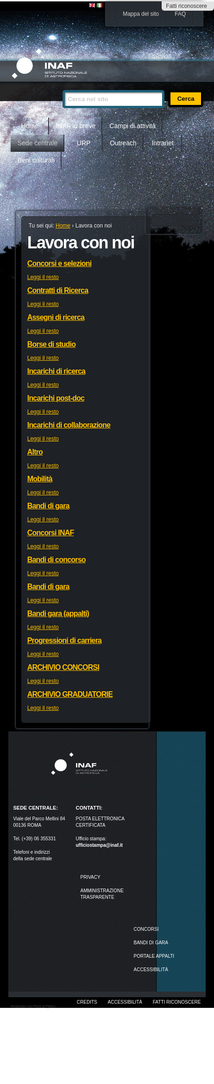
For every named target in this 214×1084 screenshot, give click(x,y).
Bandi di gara (48, 506)
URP (84, 143)
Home (29, 126)
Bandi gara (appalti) (58, 613)
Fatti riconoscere (186, 6)
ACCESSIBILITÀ (151, 969)
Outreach (123, 143)
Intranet (162, 143)
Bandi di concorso (56, 560)
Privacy (90, 877)
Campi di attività (132, 126)
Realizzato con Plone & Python (33, 1006)
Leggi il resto (43, 277)
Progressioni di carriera (64, 640)
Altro (35, 452)
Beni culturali (36, 160)
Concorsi (146, 929)
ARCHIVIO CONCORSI (63, 667)
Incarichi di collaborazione (68, 425)
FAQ (180, 14)
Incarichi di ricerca (56, 371)
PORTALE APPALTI (154, 956)
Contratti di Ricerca (57, 290)
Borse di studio (51, 344)
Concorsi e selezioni (59, 263)
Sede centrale (37, 143)
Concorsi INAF (50, 533)
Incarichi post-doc (55, 398)
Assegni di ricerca (55, 317)
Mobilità (39, 479)
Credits (87, 1002)
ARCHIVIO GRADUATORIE (70, 694)
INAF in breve (76, 126)
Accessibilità (125, 1002)
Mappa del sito (141, 14)
